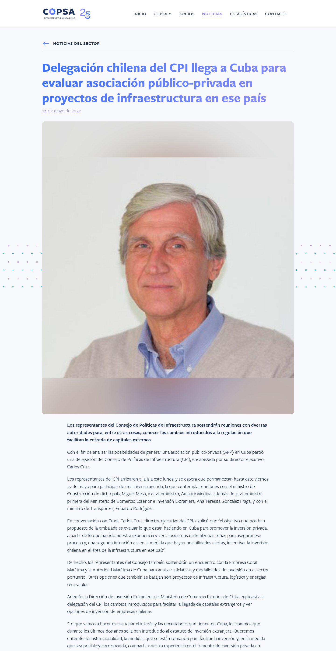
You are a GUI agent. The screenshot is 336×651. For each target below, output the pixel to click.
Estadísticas (244, 14)
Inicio (140, 14)
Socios (187, 14)
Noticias (212, 14)
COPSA (160, 14)
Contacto (276, 14)
